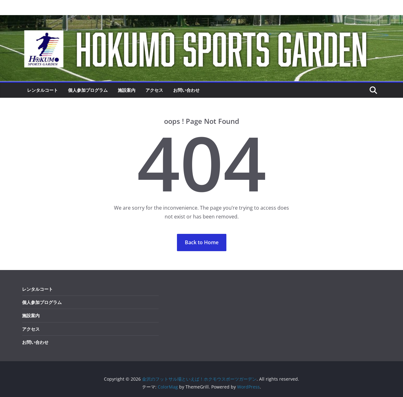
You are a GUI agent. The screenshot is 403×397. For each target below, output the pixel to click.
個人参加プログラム (88, 90)
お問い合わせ (186, 90)
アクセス (154, 90)
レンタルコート (42, 90)
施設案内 (126, 90)
